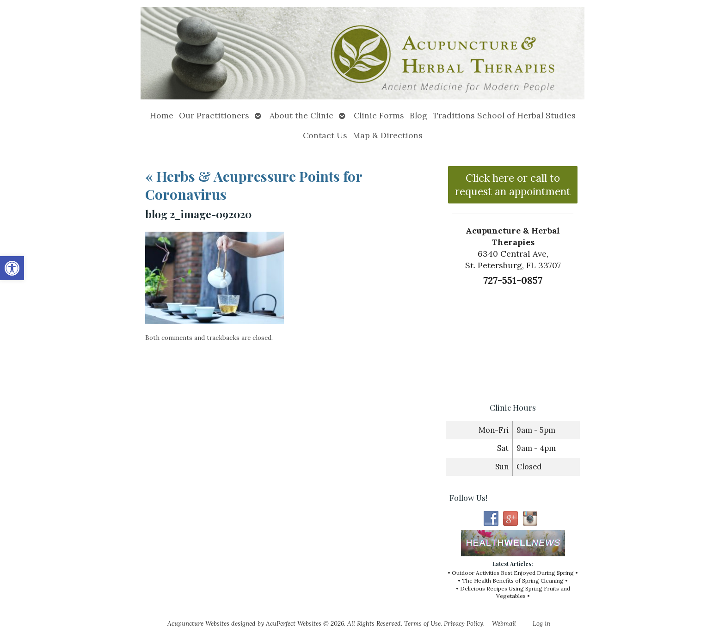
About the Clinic (301, 115)
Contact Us (325, 135)
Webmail (504, 623)
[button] (12, 268)
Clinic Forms (379, 115)
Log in (541, 623)
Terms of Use (422, 623)
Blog (418, 115)
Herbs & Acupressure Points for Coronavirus (253, 185)
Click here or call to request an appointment (513, 184)
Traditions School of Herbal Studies (504, 115)
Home (161, 115)
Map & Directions (388, 135)
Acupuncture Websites (198, 623)
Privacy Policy (463, 623)
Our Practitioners (214, 115)
